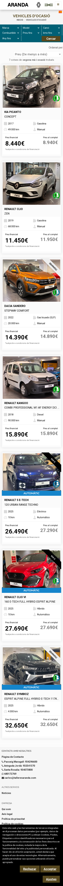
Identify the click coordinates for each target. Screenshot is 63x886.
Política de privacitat (13, 819)
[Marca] (10, 27)
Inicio (20, 20)
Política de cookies (12, 823)
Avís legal (7, 814)
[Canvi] (51, 27)
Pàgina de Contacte (13, 757)
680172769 (10, 773)
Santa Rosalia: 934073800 (18, 769)
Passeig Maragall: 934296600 (20, 761)
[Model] (30, 27)
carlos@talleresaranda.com (20, 777)
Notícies (6, 793)
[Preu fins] (30, 32)
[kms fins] (51, 32)
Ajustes (51, 879)
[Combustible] (10, 32)
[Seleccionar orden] (37, 54)
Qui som (6, 809)
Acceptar (50, 869)
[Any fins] (10, 38)
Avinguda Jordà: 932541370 (19, 765)
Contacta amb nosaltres (16, 751)
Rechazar (29, 869)
